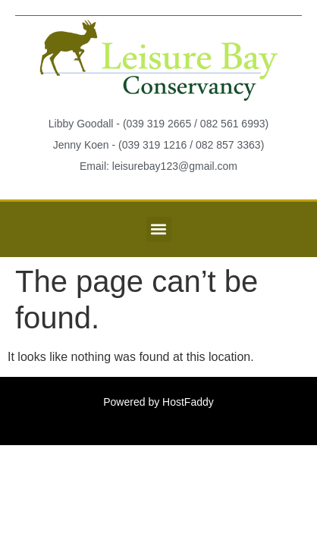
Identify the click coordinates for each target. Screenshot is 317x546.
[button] (158, 229)
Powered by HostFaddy (158, 402)
